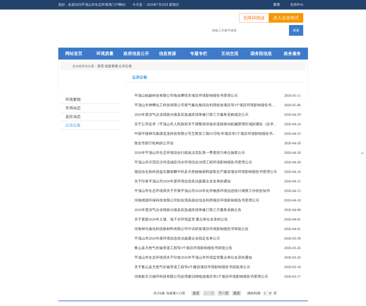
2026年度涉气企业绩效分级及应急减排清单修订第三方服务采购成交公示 (191, 114)
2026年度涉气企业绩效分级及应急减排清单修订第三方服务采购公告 (187, 210)
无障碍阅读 (254, 17)
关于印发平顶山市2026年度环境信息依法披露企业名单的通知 (182, 181)
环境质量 (104, 53)
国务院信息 (261, 53)
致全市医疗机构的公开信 (154, 143)
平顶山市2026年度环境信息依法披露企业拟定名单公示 (177, 238)
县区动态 (73, 117)
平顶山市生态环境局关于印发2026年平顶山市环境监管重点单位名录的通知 (193, 257)
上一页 (209, 293)
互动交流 (229, 53)
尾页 (236, 293)
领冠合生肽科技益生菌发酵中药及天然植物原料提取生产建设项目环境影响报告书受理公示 (205, 172)
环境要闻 (73, 99)
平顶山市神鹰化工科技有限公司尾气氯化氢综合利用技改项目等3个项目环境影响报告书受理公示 (210, 105)
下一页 (224, 293)
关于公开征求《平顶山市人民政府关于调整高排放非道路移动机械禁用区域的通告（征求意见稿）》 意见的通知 (222, 124)
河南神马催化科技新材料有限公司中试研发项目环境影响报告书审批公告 (191, 229)
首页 (100, 66)
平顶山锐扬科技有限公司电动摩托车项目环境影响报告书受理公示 (186, 95)
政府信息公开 (136, 53)
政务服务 (292, 53)
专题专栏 (198, 53)
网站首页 (73, 53)
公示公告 (125, 66)
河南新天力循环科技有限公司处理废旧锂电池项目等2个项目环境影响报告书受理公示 (201, 276)
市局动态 (73, 108)
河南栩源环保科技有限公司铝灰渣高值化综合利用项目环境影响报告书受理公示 (196, 200)
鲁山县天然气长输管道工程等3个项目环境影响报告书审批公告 (183, 248)
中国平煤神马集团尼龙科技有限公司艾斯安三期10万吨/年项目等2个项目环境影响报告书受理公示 (210, 133)
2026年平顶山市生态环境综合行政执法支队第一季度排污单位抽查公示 (189, 153)
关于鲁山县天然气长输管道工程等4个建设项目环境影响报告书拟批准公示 (192, 267)
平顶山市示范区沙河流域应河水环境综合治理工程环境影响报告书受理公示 (193, 162)
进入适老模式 (286, 17)
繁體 (276, 4)
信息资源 (167, 53)
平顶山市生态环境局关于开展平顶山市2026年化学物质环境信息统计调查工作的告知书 (202, 191)
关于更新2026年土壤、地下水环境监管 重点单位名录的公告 (181, 219)
